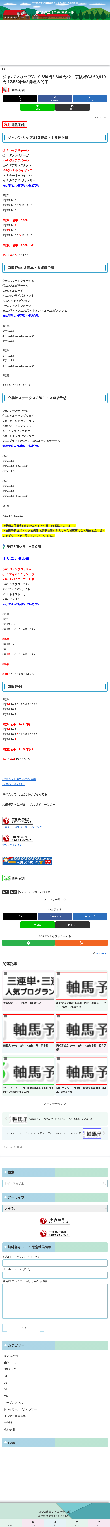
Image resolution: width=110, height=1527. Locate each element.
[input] (55, 1183)
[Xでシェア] (20, 98)
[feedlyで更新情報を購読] (28, 943)
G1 (5, 892)
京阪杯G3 (45, 892)
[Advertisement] (55, 43)
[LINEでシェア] (37, 107)
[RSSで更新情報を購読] (81, 943)
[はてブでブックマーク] (90, 98)
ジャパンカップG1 (28, 892)
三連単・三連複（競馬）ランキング (22, 827)
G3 (13, 892)
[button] (72, 107)
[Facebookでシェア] (55, 98)
